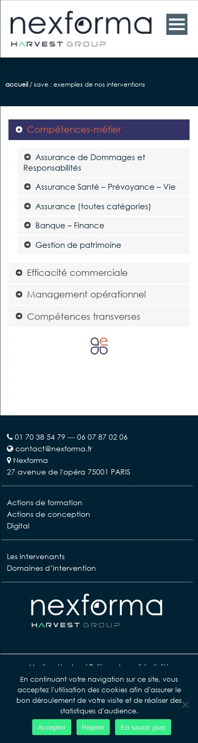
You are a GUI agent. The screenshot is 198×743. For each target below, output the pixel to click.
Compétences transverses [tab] (77, 316)
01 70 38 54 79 (40, 436)
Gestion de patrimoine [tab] (72, 244)
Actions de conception (48, 513)
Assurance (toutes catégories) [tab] (87, 206)
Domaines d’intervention (51, 567)
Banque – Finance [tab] (64, 225)
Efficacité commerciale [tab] (71, 272)
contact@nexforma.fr (49, 448)
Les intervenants (35, 556)
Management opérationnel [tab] (80, 294)
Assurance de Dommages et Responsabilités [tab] (84, 162)
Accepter (51, 727)
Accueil (16, 84)
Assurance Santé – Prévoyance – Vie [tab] (99, 186)
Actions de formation (44, 502)
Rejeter (93, 727)
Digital (18, 525)
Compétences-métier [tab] (68, 129)
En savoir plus (142, 727)
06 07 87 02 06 (102, 436)
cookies (114, 689)
